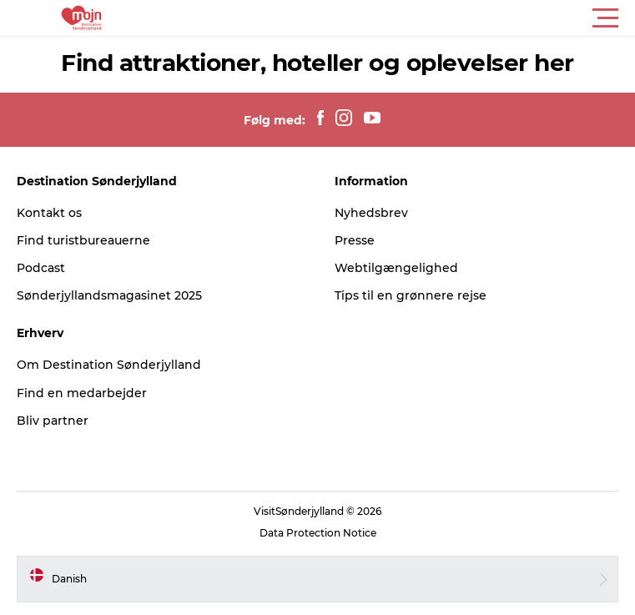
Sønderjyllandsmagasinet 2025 (109, 295)
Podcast (41, 267)
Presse (355, 240)
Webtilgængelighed (396, 267)
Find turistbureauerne (83, 240)
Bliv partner (52, 420)
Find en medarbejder (82, 393)
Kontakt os (49, 212)
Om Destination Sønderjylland (109, 364)
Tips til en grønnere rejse (410, 295)
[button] (392, 18)
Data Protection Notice (318, 533)
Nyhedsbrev (371, 212)
